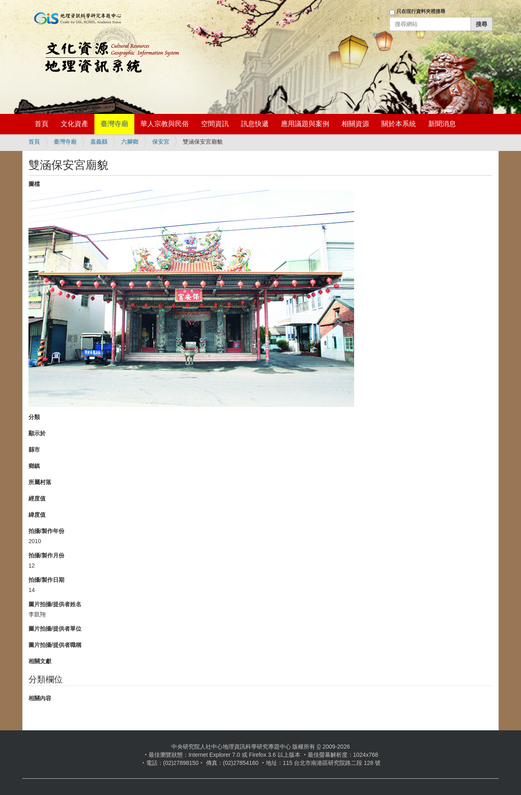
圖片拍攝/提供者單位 (54, 628)
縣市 (34, 449)
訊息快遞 (255, 124)
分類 (34, 417)
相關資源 (355, 124)
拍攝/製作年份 (46, 531)
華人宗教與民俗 (164, 124)
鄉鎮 (34, 466)
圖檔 (34, 184)
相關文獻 (39, 661)
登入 (378, 35)
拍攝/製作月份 (46, 555)
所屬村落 (39, 482)
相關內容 (39, 698)
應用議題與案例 (305, 124)
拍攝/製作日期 (46, 580)
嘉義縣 (98, 141)
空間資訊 (215, 124)
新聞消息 (442, 124)
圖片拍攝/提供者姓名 (54, 604)
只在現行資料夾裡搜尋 (420, 11)
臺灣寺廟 (114, 124)
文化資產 (74, 124)
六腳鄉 (129, 141)
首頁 (41, 124)
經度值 (37, 498)
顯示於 (37, 433)
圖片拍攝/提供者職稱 (54, 645)
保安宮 (160, 141)
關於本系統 (398, 124)
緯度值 (37, 514)
